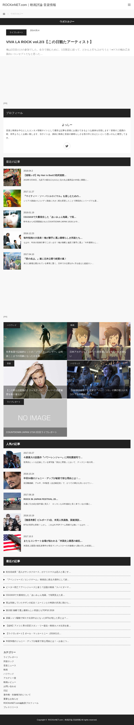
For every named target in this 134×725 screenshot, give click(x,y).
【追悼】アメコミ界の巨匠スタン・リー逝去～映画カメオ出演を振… (38, 625)
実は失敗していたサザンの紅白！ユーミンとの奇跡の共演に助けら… (38, 602)
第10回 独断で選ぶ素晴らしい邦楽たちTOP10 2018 (30, 610)
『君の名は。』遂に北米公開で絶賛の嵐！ (45, 258)
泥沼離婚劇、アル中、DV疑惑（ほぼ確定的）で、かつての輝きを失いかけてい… (58, 483)
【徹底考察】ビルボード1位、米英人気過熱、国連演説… (52, 520)
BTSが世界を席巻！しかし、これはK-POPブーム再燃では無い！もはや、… (56, 525)
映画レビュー (9, 682)
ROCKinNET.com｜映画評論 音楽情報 (64, 720)
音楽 (9, 363)
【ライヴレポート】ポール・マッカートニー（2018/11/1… (33, 633)
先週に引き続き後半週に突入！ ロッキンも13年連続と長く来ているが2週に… (58, 504)
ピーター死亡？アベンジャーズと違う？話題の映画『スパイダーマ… (38, 587)
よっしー (67, 124)
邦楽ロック (8, 661)
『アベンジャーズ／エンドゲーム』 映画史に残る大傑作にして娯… (37, 579)
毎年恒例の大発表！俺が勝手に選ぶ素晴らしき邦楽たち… (53, 238)
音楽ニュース (9, 665)
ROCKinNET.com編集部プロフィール (21, 703)
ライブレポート (16, 32)
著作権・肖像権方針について (17, 695)
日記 (5, 690)
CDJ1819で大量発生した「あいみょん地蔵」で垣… (50, 217)
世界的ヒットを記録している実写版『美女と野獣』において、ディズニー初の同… (59, 462)
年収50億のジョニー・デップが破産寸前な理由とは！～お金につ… (37, 641)
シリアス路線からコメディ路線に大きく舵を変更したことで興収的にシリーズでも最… (61, 201)
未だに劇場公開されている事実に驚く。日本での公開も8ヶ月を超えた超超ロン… (59, 263)
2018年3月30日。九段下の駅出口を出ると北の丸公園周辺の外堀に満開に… (56, 180)
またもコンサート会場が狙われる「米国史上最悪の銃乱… (53, 541)
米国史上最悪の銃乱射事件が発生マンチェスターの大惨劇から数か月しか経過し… (59, 546)
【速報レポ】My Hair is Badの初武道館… (45, 175)
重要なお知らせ (10, 699)
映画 (72, 325)
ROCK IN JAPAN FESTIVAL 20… (41, 499)
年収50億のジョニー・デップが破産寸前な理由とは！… (52, 478)
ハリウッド (12, 325)
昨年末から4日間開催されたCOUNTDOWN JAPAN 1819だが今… (52, 222)
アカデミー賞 (9, 678)
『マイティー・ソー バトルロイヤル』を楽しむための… (52, 196)
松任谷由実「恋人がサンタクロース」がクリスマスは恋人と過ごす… (38, 572)
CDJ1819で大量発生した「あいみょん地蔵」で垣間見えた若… (35, 595)
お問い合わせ (9, 686)
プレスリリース (10, 707)
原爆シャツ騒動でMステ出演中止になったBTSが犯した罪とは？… (37, 618)
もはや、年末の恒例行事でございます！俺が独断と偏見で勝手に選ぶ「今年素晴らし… (61, 242)
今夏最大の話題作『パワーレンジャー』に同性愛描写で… (53, 457)
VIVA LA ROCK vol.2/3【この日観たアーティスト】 (49, 42)
